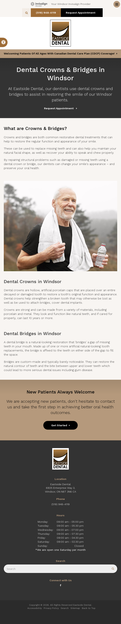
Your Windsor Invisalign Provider (60, 4)
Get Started (59, 425)
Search (65, 608)
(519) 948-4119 (47, 12)
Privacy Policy (51, 608)
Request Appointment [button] (82, 12)
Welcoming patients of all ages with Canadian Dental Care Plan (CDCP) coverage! (59, 53)
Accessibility (34, 608)
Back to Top (88, 608)
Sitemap (75, 608)
